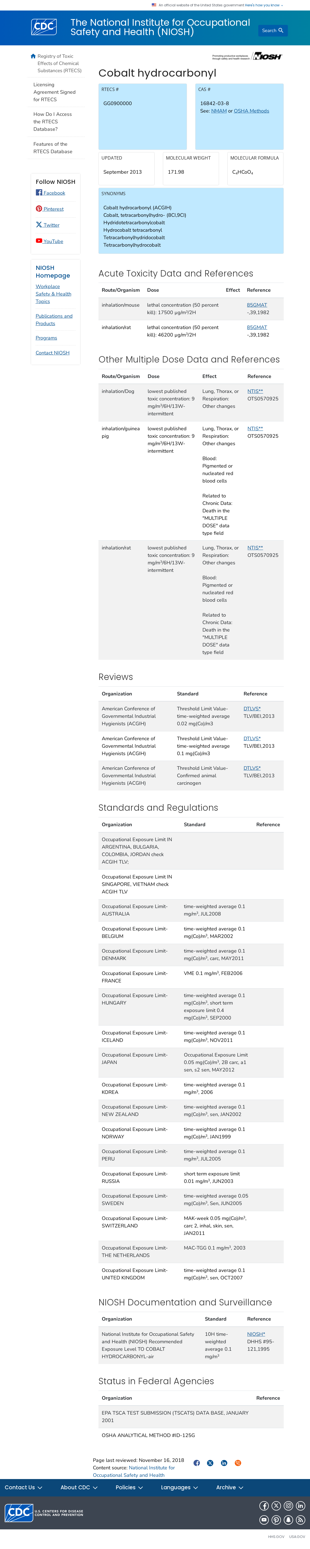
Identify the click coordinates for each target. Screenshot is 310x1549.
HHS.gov (276, 1536)
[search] (273, 30)
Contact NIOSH (53, 353)
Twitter (47, 225)
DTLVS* (252, 708)
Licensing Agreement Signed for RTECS (54, 92)
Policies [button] (130, 1487)
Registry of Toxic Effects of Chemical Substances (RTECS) (60, 63)
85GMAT (257, 305)
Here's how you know (264, 5)
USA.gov (297, 1536)
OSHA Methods (251, 111)
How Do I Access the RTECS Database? (52, 121)
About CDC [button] (79, 1487)
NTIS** (255, 391)
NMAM (219, 111)
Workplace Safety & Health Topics (53, 294)
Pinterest (50, 209)
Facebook (50, 193)
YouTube (49, 241)
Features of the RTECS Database (52, 148)
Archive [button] (230, 1487)
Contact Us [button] (24, 1487)
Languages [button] (180, 1487)
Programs (46, 338)
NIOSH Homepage (53, 272)
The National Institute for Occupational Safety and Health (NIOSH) (160, 27)
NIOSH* (256, 1334)
